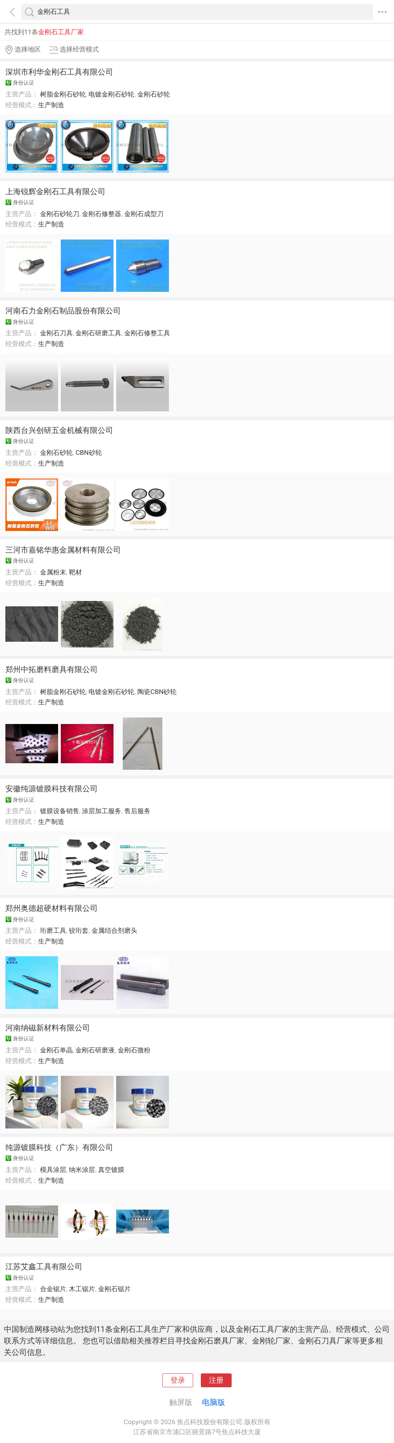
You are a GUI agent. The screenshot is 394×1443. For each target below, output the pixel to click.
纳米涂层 (82, 1169)
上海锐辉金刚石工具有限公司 (55, 191)
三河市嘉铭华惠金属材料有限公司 (63, 549)
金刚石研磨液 (95, 1050)
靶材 (75, 572)
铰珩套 (78, 930)
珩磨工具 (53, 930)
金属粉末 (53, 572)
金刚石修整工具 (147, 333)
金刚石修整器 (101, 214)
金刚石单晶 (56, 1050)
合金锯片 (53, 1289)
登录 (177, 1380)
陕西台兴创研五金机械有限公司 (59, 430)
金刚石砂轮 (153, 94)
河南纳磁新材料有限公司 (47, 1027)
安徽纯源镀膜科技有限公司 (51, 788)
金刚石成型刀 (144, 214)
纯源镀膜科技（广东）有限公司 (59, 1147)
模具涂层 (53, 1169)
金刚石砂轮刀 (59, 214)
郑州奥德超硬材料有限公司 (51, 908)
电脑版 (213, 1402)
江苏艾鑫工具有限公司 (43, 1266)
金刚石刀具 (56, 333)
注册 (216, 1380)
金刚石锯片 (114, 1289)
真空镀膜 (111, 1169)
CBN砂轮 (88, 452)
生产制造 (51, 105)
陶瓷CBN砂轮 (157, 692)
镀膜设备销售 (59, 811)
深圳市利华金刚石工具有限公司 (59, 72)
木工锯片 (82, 1289)
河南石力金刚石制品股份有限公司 (63, 310)
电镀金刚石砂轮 (111, 94)
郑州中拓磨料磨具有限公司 (51, 669)
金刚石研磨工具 (98, 333)
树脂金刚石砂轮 (63, 94)
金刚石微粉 (134, 1050)
